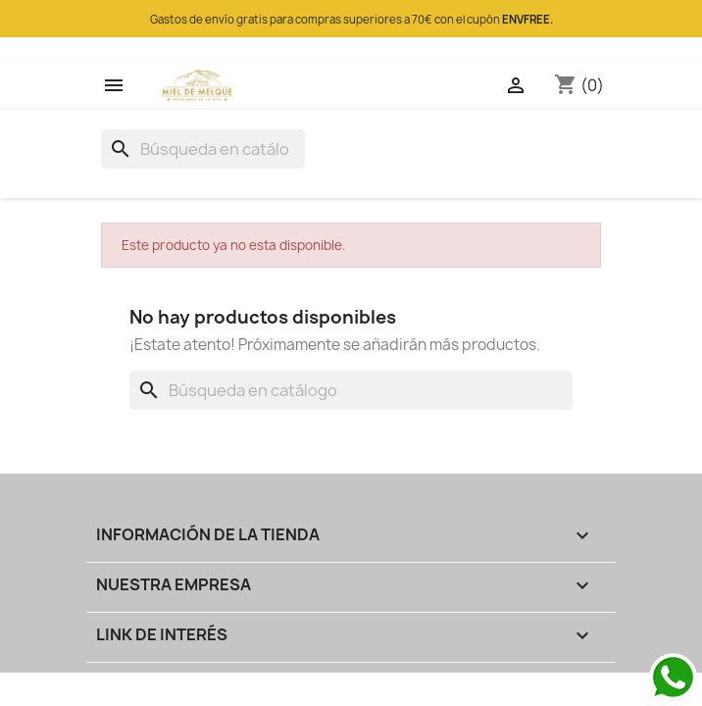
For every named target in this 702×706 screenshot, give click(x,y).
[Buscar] (203, 149)
